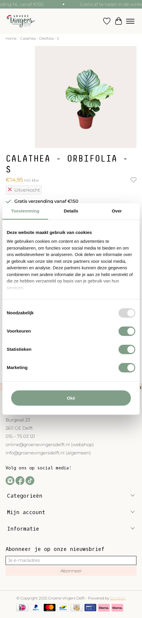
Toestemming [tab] (25, 210)
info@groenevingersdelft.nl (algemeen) (48, 453)
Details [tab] (71, 210)
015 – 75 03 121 (20, 436)
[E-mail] (71, 560)
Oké (71, 397)
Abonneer (71, 571)
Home (11, 38)
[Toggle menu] (130, 21)
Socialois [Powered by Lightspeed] (118, 598)
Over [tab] (117, 210)
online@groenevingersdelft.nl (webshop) (50, 444)
